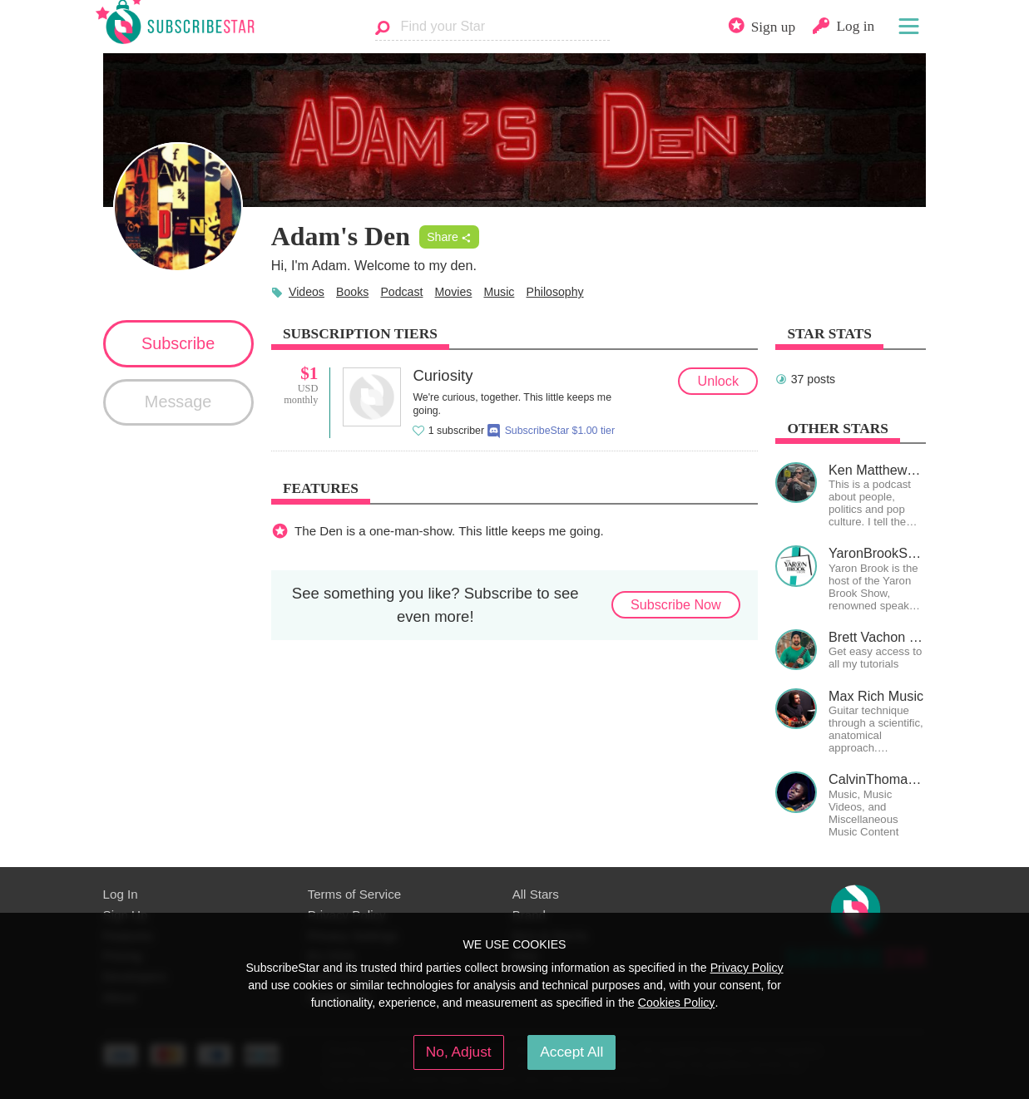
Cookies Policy (676, 1002)
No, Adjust (459, 1051)
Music (498, 291)
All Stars (535, 894)
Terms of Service (355, 894)
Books (352, 291)
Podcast (401, 291)
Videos (306, 291)
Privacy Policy (747, 967)
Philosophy (554, 291)
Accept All (571, 1051)
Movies (453, 291)
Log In (120, 894)
